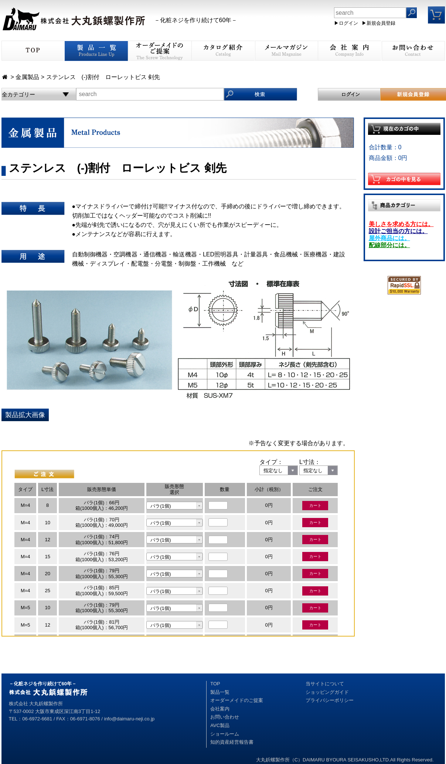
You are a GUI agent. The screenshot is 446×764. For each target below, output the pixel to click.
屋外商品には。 (389, 238)
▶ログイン (346, 23)
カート (315, 505)
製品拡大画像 (25, 415)
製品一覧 (219, 692)
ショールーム (224, 734)
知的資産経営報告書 (231, 742)
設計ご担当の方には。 (398, 231)
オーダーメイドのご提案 (236, 700)
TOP (215, 683)
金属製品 (27, 77)
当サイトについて (325, 683)
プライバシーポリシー (330, 700)
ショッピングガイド (327, 692)
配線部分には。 (389, 245)
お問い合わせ (224, 717)
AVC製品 (219, 725)
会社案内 (219, 709)
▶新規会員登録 (378, 23)
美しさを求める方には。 (401, 224)
